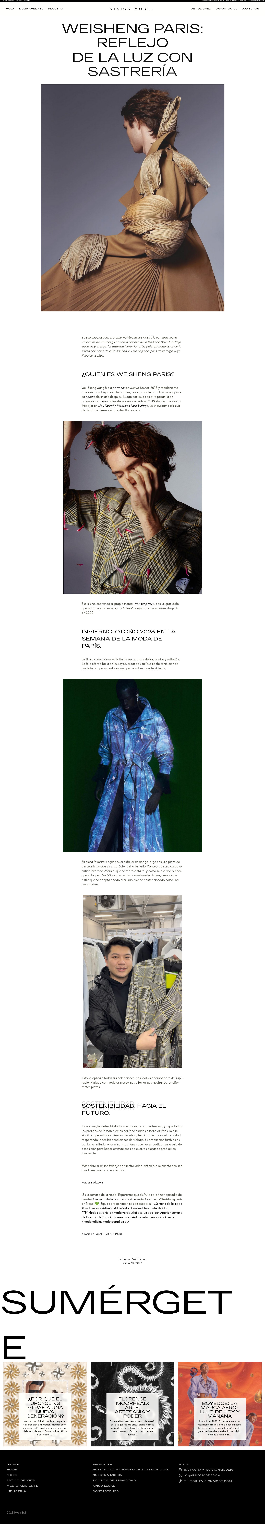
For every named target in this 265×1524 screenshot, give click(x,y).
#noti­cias (157, 1217)
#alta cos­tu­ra (141, 1217)
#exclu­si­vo (124, 1217)
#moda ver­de (121, 1213)
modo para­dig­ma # (116, 1222)
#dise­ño (107, 1208)
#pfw (113, 1217)
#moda (87, 1208)
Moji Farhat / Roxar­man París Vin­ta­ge (123, 406)
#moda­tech (151, 1213)
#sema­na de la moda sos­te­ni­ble (114, 1199)
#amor (96, 1208)
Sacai (89, 397)
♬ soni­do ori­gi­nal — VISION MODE (102, 1234)
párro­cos (119, 388)
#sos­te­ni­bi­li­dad (157, 1208)
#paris (164, 1213)
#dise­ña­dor (122, 1208)
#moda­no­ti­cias (92, 1222)
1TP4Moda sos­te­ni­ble (96, 1213)
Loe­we (103, 401)
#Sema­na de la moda (167, 1204)
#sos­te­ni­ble (139, 1208)
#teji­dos (137, 1213)
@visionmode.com (92, 1182)
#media (170, 1217)
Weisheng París (144, 604)
